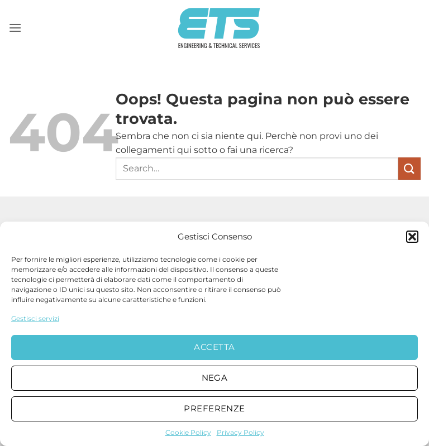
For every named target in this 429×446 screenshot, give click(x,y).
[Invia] (409, 168)
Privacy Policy (240, 432)
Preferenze (214, 408)
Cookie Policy (188, 432)
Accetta (214, 347)
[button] (412, 236)
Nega (215, 377)
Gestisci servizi (35, 318)
